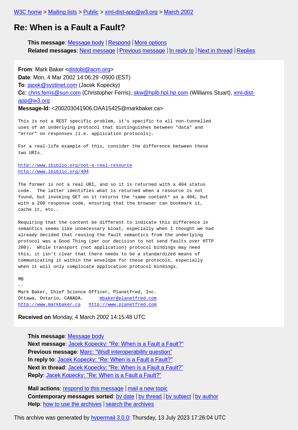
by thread (150, 396)
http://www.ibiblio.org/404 (53, 172)
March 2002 (179, 12)
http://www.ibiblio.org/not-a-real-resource (75, 165)
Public (91, 12)
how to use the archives (72, 404)
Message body (86, 43)
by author (206, 396)
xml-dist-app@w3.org (131, 12)
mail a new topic (148, 388)
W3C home (28, 12)
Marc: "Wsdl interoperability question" (126, 352)
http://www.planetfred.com (123, 305)
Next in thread (215, 51)
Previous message (142, 51)
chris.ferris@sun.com (54, 93)
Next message (97, 51)
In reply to (181, 51)
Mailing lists (62, 12)
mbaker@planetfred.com (128, 298)
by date (125, 396)
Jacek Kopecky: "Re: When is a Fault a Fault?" (126, 344)
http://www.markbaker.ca (49, 305)
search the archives (130, 404)
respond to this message (93, 388)
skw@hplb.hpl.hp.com (161, 93)
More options (151, 43)
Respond (119, 43)
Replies (246, 51)
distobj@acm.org (89, 69)
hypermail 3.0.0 (110, 418)
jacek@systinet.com (52, 85)
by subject (178, 396)
